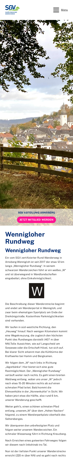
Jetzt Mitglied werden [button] (36, 219)
